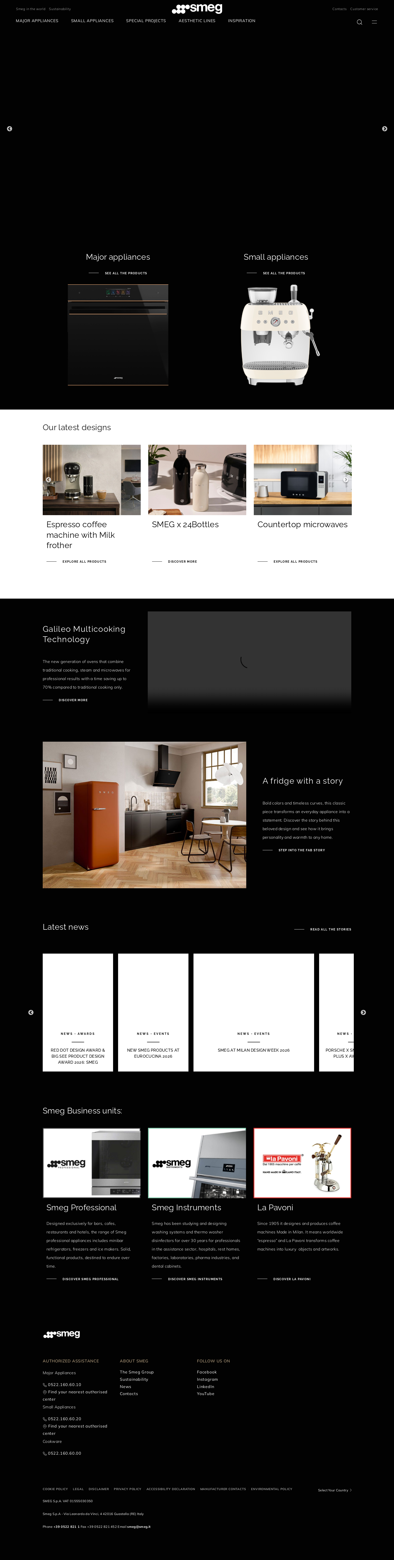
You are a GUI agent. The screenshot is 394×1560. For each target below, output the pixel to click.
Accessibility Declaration (170, 1489)
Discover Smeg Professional (90, 1279)
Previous (9, 129)
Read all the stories (330, 929)
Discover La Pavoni (291, 1279)
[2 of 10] (153, 1012)
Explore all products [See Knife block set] (295, 561)
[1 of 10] (78, 1012)
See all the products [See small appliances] (283, 273)
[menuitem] (38, 21)
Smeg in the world (30, 9)
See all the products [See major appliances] (125, 273)
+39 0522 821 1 (67, 1527)
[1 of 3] (197, 128)
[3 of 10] (254, 1012)
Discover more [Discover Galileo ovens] (73, 700)
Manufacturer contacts (223, 1489)
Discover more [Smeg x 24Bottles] (182, 561)
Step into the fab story (301, 850)
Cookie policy (55, 1489)
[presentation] (249, 662)
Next (384, 129)
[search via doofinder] (359, 22)
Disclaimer (99, 1489)
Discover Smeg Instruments (194, 1279)
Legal (78, 1489)
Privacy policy (127, 1489)
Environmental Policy (271, 1489)
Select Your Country (333, 1490)
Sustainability (60, 9)
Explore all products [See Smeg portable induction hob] (84, 561)
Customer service (364, 9)
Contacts (339, 9)
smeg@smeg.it (139, 1527)
